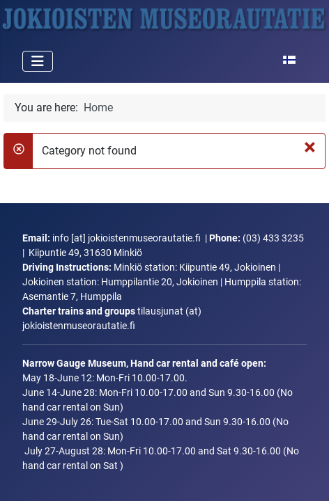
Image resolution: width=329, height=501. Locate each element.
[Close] (311, 147)
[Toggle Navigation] (37, 61)
